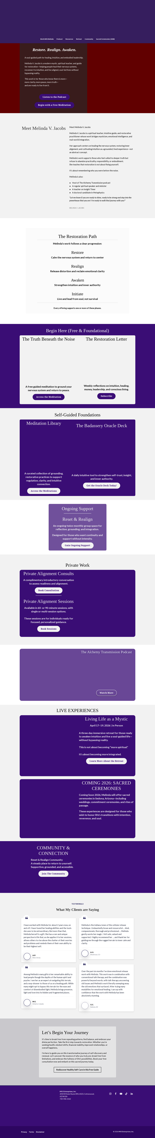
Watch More (106, 693)
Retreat (79, 39)
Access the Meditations (44, 491)
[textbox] (54, 73)
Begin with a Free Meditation (54, 105)
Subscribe (106, 396)
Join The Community (53, 873)
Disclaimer (40, 1132)
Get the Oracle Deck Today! (101, 485)
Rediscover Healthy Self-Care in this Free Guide (77, 1069)
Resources (69, 39)
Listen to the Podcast (54, 97)
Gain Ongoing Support (77, 545)
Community (89, 39)
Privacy (24, 1132)
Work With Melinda (47, 39)
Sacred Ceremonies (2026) (105, 39)
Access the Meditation (48, 397)
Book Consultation (48, 590)
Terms (31, 1132)
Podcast (60, 39)
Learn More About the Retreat (106, 761)
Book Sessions (49, 629)
